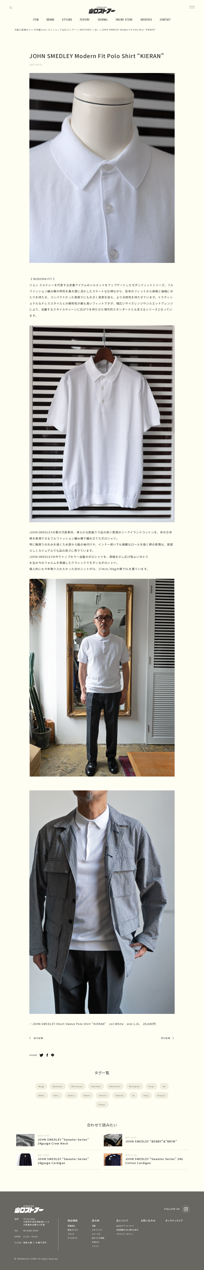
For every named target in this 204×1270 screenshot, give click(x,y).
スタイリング (97, 1229)
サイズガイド (73, 1238)
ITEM (36, 19)
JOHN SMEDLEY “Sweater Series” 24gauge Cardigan (63, 1161)
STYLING (67, 19)
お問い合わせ (148, 1220)
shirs (72, 1095)
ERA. (42, 1095)
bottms (97, 1086)
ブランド (71, 1234)
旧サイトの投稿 (98, 1238)
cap (152, 1086)
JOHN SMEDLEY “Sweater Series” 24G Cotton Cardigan (154, 1161)
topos (162, 1095)
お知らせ (95, 1242)
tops (102, 1104)
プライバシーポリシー (124, 1234)
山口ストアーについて (125, 1225)
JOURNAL (103, 19)
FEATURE (85, 19)
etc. (57, 1095)
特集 (94, 1225)
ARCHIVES (146, 19)
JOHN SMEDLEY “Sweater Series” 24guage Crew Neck (63, 1141)
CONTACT (165, 19)
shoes (120, 1095)
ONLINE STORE (124, 19)
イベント (95, 1246)
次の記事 (165, 1038)
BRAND (50, 19)
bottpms (135, 1086)
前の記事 (38, 1038)
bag (42, 1086)
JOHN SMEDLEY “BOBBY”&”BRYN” (151, 1141)
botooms (78, 1086)
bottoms (116, 1086)
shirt (87, 1095)
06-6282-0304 (30, 1230)
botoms (58, 1086)
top (147, 1095)
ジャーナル (96, 1234)
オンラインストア (174, 1220)
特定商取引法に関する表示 (127, 1229)
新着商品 (71, 1225)
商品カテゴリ (73, 1229)
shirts (103, 1095)
